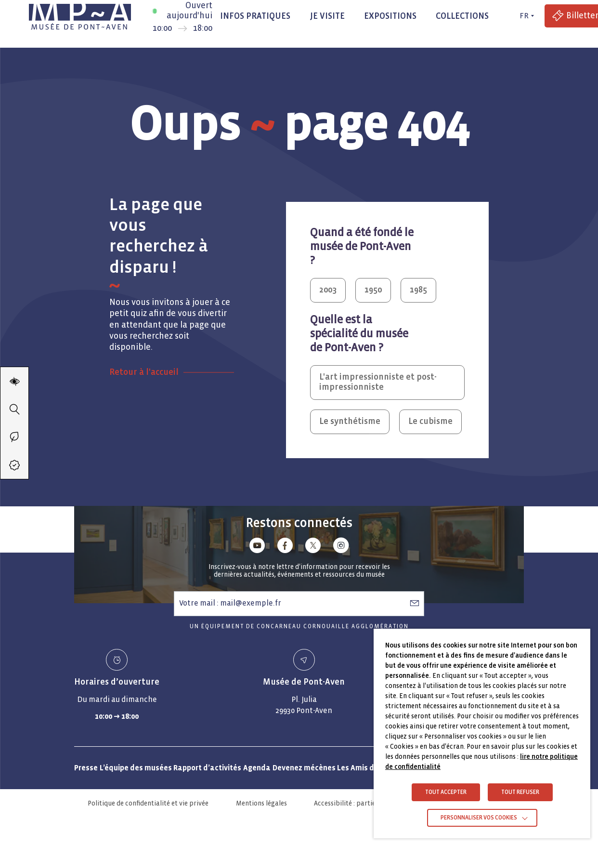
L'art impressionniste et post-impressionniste (378, 382)
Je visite (327, 16)
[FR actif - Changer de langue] (525, 16)
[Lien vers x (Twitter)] (313, 547)
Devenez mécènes (304, 768)
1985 (418, 289)
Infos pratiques (255, 16)
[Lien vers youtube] (257, 547)
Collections (462, 16)
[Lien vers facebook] (285, 547)
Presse (86, 768)
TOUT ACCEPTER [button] (446, 792)
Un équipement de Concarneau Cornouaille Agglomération (299, 626)
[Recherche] (14, 409)
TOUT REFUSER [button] (520, 792)
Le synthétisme (349, 421)
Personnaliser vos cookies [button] (479, 818)
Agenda (257, 768)
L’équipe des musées (136, 768)
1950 (373, 289)
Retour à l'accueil (144, 372)
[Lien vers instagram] (341, 547)
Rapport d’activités (207, 768)
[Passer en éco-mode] (14, 437)
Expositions (390, 16)
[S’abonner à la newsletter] (414, 603)
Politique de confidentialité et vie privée (148, 803)
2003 (328, 289)
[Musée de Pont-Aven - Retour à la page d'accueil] (80, 16)
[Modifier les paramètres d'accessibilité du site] (14, 381)
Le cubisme (430, 421)
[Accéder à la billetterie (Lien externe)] (14, 465)
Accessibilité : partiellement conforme (371, 803)
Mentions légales (261, 803)
